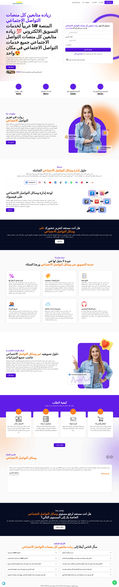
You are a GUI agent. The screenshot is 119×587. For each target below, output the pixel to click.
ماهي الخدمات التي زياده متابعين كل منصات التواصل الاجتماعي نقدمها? (24, 564)
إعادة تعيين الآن (78, 54)
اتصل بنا (101, 2)
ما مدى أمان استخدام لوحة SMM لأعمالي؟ (18, 558)
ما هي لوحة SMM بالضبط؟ (14, 553)
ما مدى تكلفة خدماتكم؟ (67, 553)
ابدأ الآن (59, 241)
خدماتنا (10, 210)
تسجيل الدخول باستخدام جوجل (75, 60)
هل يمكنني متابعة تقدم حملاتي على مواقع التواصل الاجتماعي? (76, 558)
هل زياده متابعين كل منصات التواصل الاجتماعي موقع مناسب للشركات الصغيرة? (26, 575)
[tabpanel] (32, 201)
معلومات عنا (85, 2)
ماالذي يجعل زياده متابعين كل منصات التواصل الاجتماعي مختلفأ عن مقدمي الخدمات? (82, 564)
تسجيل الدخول (76, 2)
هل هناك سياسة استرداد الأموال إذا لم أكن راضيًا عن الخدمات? (77, 569)
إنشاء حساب (68, 28)
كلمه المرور (69, 37)
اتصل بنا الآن (59, 527)
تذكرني (68, 45)
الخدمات (94, 2)
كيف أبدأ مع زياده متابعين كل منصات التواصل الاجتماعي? (21, 569)
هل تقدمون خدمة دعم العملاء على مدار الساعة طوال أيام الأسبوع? (77, 575)
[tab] (30, 182)
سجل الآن (108, 2)
